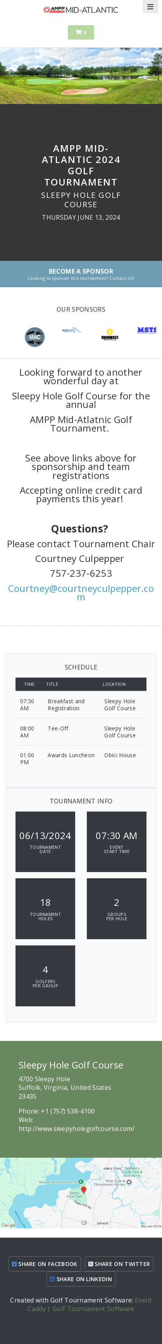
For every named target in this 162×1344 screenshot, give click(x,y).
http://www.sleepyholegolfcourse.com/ (77, 1128)
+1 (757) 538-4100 (68, 1111)
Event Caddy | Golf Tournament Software (90, 1304)
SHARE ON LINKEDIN (81, 1279)
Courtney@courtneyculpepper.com (81, 592)
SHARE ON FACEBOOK (45, 1264)
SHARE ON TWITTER (119, 1264)
